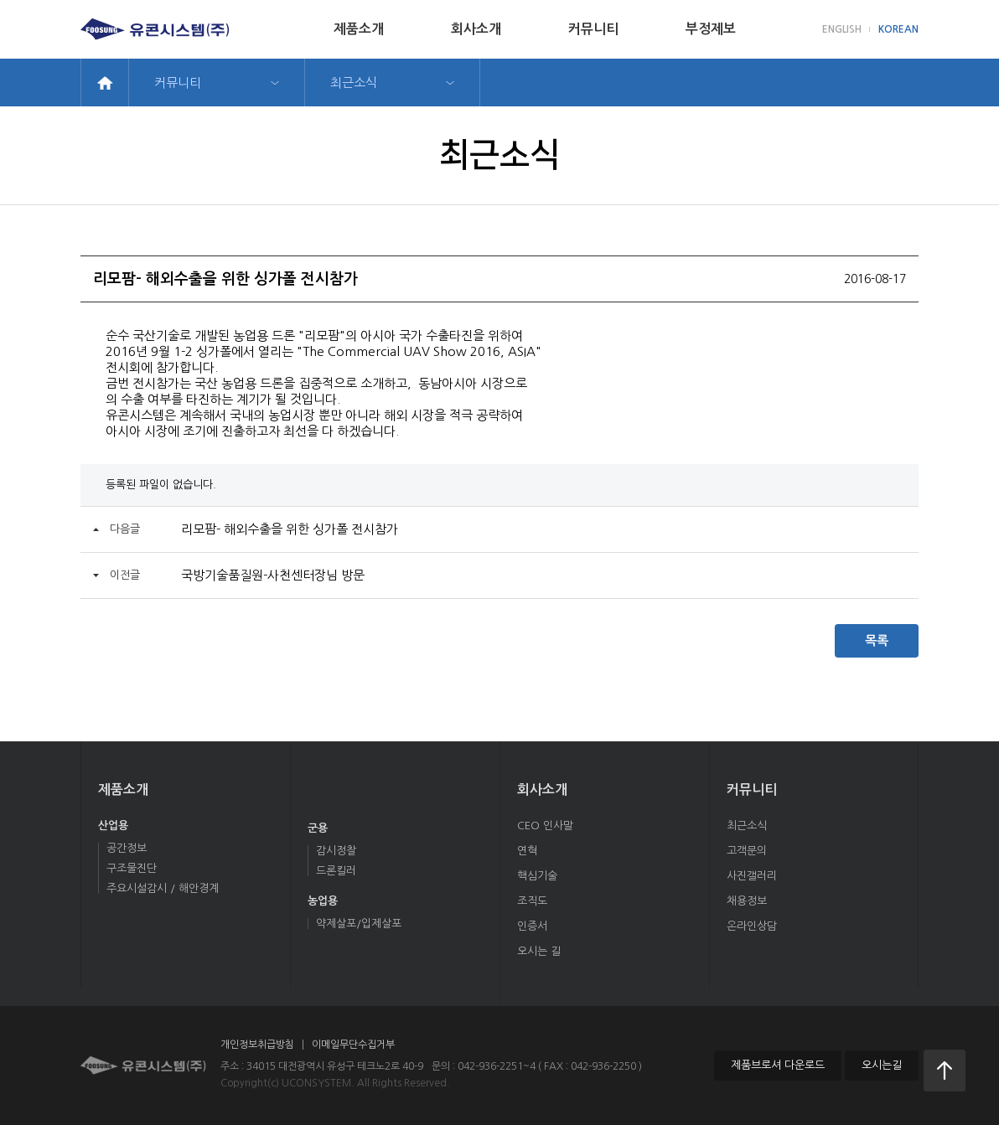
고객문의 (747, 850)
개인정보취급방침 (257, 1045)
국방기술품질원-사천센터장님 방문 (273, 575)
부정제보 (711, 29)
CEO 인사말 (545, 825)
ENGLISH (842, 29)
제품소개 (359, 29)
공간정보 (126, 848)
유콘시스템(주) (154, 29)
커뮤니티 (593, 29)
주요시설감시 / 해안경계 (162, 888)
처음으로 (944, 1070)
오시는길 (882, 1065)
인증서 (532, 926)
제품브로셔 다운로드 (778, 1065)
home (104, 82)
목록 (876, 640)
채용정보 (747, 900)
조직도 (532, 900)
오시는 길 (539, 951)
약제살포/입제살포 (358, 923)
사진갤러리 (752, 875)
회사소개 (476, 29)
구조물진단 (131, 868)
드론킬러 (336, 870)
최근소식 (353, 82)
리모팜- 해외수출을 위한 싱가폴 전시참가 (289, 529)
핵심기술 (537, 875)
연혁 (527, 850)
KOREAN (898, 29)
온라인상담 (752, 926)
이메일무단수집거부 (353, 1045)
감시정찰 (336, 850)
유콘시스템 (143, 1065)
